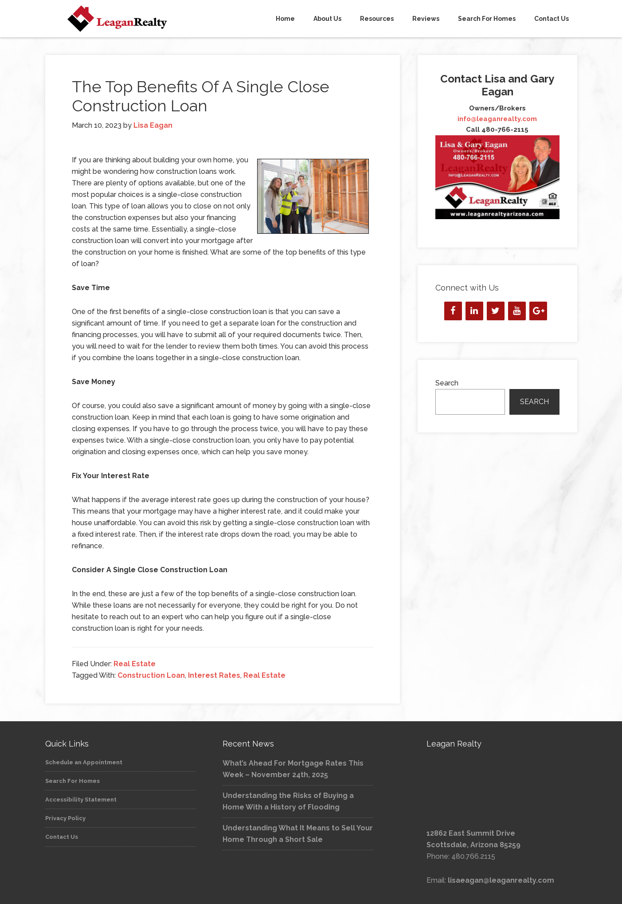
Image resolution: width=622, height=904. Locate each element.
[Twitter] (496, 311)
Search (446, 383)
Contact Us (61, 836)
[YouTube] (517, 311)
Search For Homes (72, 781)
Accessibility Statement (81, 799)
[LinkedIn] (474, 311)
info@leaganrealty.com (497, 119)
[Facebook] (453, 311)
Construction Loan (151, 675)
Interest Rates (214, 675)
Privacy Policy (65, 818)
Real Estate (134, 664)
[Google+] (538, 311)
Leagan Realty (125, 18)
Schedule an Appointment (83, 762)
